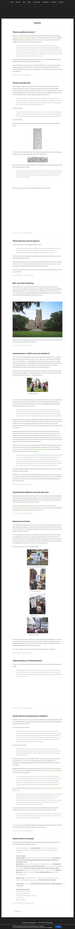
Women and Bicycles (22, 83)
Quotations (53, 2)
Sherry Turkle (23, 760)
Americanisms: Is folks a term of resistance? (31, 353)
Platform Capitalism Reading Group (23, 37)
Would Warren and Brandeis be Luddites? (30, 716)
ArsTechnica (50, 252)
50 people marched (33, 543)
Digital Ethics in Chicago (23, 838)
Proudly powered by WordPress (29, 922)
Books (29, 2)
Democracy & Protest (21, 521)
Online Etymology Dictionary (28, 406)
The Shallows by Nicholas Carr (46, 758)
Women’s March (28, 534)
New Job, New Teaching (23, 283)
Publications (46, 2)
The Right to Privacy (27, 719)
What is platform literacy (40, 40)
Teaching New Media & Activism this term (31, 492)
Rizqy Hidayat (50, 922)
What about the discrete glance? (26, 241)
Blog (24, 2)
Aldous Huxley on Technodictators (27, 660)
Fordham (15, 289)
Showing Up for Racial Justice (41, 449)
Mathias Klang (27, 74)
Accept (58, 926)
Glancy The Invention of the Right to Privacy (32, 810)
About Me (18, 2)
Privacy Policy (36, 2)
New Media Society (29, 505)
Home (12, 2)
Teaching (61, 2)
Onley (54, 541)
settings (50, 927)
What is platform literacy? (24, 32)
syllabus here (53, 293)
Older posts (17, 911)
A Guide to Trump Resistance (31, 451)
